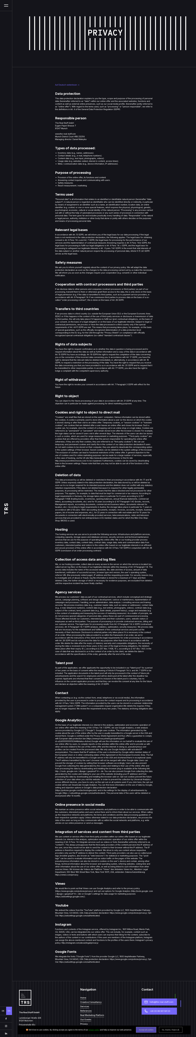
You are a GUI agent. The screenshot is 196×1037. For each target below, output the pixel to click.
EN (9, 1011)
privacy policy (93, 1030)
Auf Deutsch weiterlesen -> (67, 85)
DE (3, 1011)
